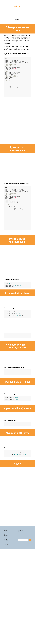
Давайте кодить (17, 11)
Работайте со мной (6, 535)
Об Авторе (17, 19)
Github (5, 534)
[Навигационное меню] (1, 22)
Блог (17, 13)
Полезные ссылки (6, 540)
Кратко (5, 531)
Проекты (17, 15)
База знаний (5, 539)
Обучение (17, 17)
